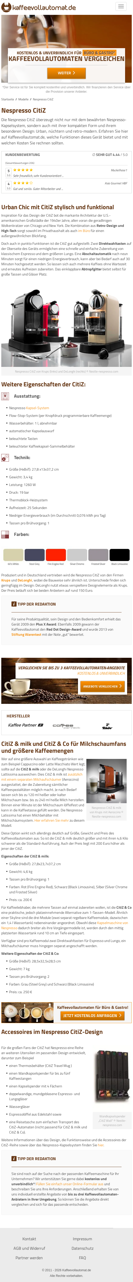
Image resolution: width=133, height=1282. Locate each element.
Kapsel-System (37, 407)
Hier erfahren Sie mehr (51, 820)
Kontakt (29, 1239)
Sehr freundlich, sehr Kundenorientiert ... (38, 175)
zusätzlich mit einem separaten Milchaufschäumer (42, 776)
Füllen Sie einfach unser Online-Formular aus (69, 1183)
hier (100, 1145)
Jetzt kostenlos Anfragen (90, 1015)
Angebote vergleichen (100, 686)
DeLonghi (25, 580)
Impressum (82, 1239)
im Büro (84, 230)
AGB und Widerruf (29, 1248)
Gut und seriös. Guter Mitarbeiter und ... (38, 188)
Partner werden (29, 1258)
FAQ (82, 1258)
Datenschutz (83, 1248)
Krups (5, 580)
